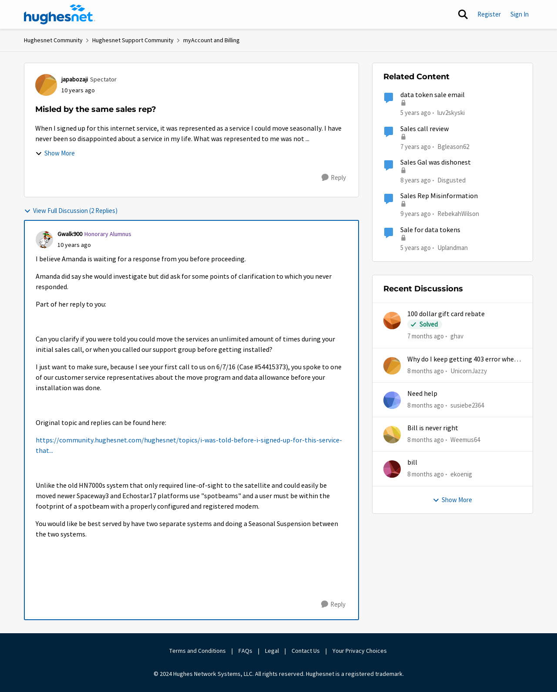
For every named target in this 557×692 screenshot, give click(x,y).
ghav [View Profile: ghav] (456, 336)
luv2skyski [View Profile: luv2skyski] (451, 112)
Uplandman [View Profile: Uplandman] (452, 247)
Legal (272, 651)
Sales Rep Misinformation (439, 196)
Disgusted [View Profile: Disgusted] (451, 180)
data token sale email (432, 95)
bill (412, 462)
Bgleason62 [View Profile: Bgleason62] (453, 146)
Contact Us (306, 651)
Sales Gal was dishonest (435, 162)
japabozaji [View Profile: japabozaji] (74, 79)
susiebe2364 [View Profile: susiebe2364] (467, 405)
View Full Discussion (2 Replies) (70, 210)
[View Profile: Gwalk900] (44, 239)
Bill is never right (432, 428)
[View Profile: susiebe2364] (392, 400)
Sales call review (424, 129)
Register (489, 14)
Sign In (519, 14)
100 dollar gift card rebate (446, 314)
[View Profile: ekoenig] (392, 469)
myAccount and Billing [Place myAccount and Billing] (211, 40)
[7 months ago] (425, 336)
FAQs (245, 651)
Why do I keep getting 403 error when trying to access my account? (462, 359)
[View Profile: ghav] (392, 320)
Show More (55, 153)
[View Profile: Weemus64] (392, 434)
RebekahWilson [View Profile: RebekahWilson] (458, 213)
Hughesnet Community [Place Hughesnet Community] (53, 40)
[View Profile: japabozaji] (46, 85)
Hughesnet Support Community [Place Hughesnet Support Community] (133, 40)
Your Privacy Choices (360, 651)
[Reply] (334, 178)
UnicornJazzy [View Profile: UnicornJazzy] (468, 370)
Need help (422, 393)
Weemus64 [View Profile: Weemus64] (465, 439)
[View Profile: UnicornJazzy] (392, 366)
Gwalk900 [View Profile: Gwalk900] (69, 234)
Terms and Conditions (197, 651)
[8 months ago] (425, 371)
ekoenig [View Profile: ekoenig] (461, 474)
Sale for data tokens (430, 230)
